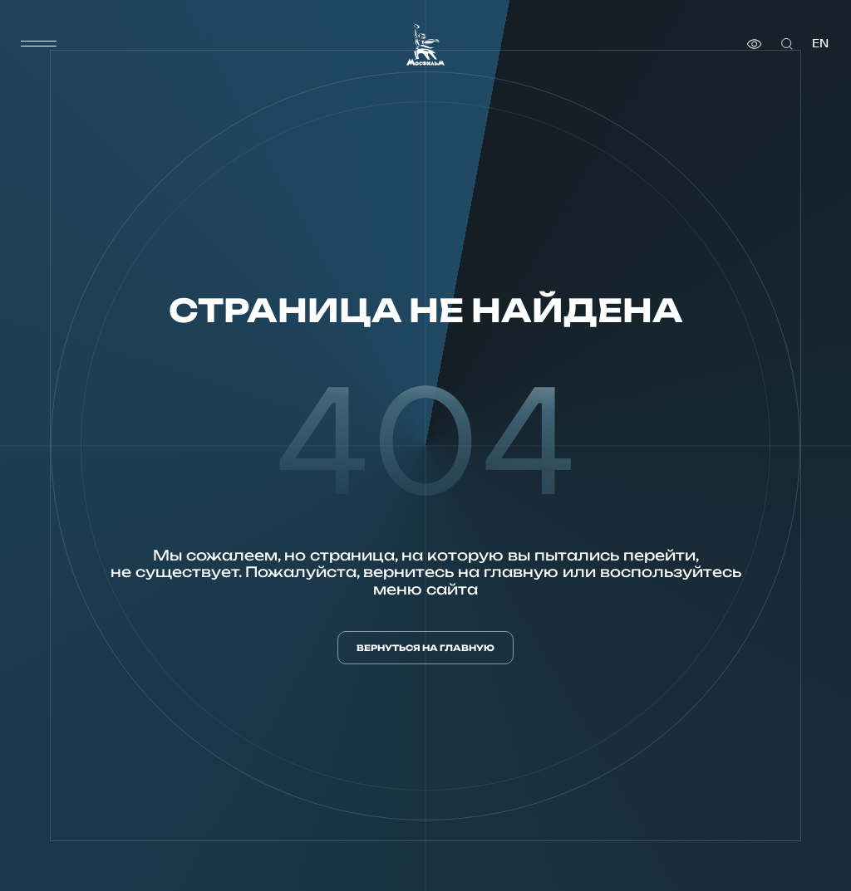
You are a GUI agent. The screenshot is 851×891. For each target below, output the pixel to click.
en (820, 44)
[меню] (39, 44)
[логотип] (425, 44)
